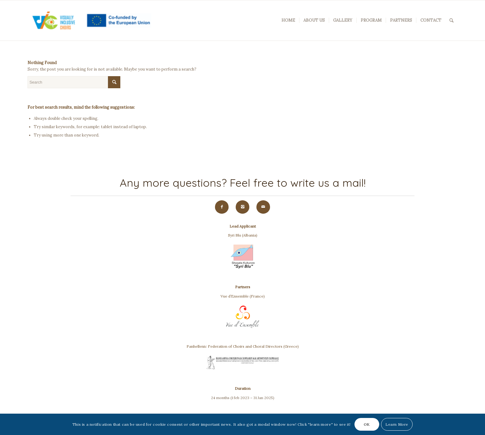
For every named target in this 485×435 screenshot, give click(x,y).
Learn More (396, 424)
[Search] (451, 20)
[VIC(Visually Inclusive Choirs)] (89, 20)
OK (367, 424)
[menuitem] (288, 20)
